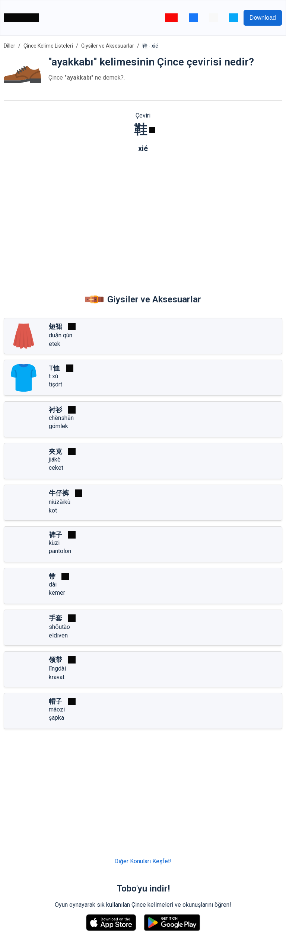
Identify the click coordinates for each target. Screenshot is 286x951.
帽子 (55, 701)
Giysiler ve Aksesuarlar (107, 46)
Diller (9, 46)
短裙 (55, 326)
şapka (56, 717)
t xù (53, 376)
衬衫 (55, 410)
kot (53, 510)
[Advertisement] (143, 216)
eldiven (58, 635)
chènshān (61, 417)
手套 (55, 618)
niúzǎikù (59, 501)
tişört (55, 384)
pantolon (60, 551)
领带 (55, 660)
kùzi (54, 542)
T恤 (54, 368)
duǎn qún (60, 335)
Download (263, 18)
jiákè (55, 459)
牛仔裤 (59, 493)
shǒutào (59, 626)
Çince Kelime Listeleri (48, 46)
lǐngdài (57, 668)
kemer (57, 592)
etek (54, 343)
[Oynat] (152, 129)
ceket (56, 467)
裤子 (55, 535)
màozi (57, 709)
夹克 (55, 451)
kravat (56, 677)
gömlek (58, 426)
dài (53, 584)
